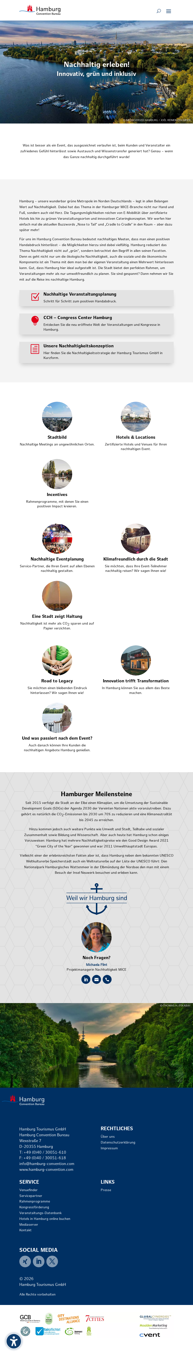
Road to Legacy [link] (57, 681)
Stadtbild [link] (57, 438)
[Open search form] (159, 11)
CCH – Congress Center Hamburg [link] (77, 318)
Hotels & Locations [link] (135, 438)
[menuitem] (26, 1261)
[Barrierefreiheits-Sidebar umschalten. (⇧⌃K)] (13, 1341)
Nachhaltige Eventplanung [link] (57, 559)
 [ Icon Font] (96, 979)
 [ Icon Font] (107, 979)
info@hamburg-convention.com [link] (46, 1164)
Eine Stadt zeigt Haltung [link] (57, 617)
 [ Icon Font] (86, 979)
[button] (168, 11)
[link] (39, 10)
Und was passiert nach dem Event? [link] (57, 738)
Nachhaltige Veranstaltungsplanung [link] (79, 294)
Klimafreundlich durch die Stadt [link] (135, 559)
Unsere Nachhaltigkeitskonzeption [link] (78, 346)
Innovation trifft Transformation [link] (136, 681)
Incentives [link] (57, 495)
